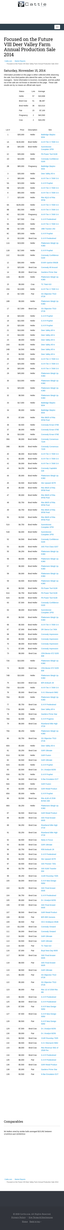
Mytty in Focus (47, 840)
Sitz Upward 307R (48, 483)
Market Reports (20, 61)
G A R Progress (47, 719)
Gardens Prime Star (49, 272)
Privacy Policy (18, 1217)
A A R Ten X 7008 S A (50, 142)
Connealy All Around (49, 267)
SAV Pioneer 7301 (48, 864)
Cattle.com (8, 61)
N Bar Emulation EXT (49, 779)
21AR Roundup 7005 (49, 876)
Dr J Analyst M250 (48, 770)
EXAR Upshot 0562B (49, 263)
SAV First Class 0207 (49, 547)
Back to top (35, 1221)
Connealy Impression (49, 634)
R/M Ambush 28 (47, 849)
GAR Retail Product (49, 789)
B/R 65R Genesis (48, 917)
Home (25, 1221)
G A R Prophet (47, 183)
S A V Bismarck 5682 (49, 692)
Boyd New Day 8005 (49, 951)
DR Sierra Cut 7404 (49, 629)
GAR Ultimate (46, 750)
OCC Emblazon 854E (50, 922)
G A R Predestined (48, 219)
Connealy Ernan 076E (50, 425)
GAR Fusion (46, 755)
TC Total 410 (46, 284)
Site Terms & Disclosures (41, 1217)
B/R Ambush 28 (47, 683)
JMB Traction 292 (48, 229)
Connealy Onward (48, 927)
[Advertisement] (32, 1097)
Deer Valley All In (48, 174)
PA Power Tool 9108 (49, 154)
